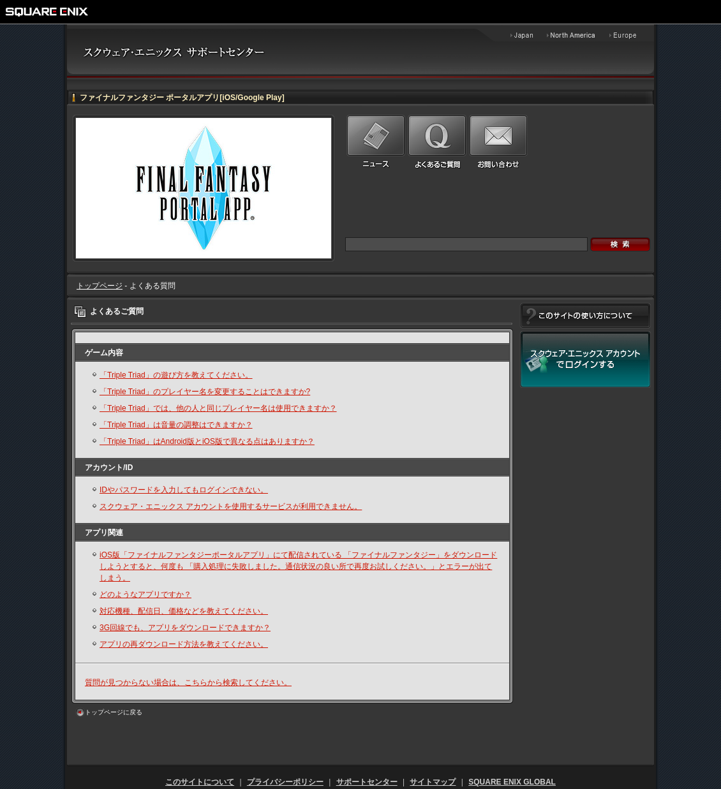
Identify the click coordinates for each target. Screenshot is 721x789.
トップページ (100, 285)
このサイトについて (199, 782)
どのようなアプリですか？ (145, 594)
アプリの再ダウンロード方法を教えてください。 (184, 644)
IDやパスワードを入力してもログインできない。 (184, 489)
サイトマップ (433, 782)
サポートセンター (367, 782)
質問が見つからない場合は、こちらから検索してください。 (188, 682)
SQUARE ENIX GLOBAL (512, 782)
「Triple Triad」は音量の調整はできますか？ (176, 424)
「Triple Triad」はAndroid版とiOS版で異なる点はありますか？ (207, 441)
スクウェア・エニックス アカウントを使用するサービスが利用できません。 (231, 506)
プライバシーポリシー (285, 782)
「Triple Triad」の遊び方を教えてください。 (176, 375)
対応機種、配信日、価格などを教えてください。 (184, 611)
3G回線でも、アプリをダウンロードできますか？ (185, 627)
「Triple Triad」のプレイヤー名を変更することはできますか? (205, 391)
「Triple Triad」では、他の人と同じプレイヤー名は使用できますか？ (218, 408)
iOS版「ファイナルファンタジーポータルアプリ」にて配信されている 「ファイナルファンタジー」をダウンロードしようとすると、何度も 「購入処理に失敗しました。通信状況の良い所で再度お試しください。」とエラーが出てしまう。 (298, 566)
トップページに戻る (113, 712)
